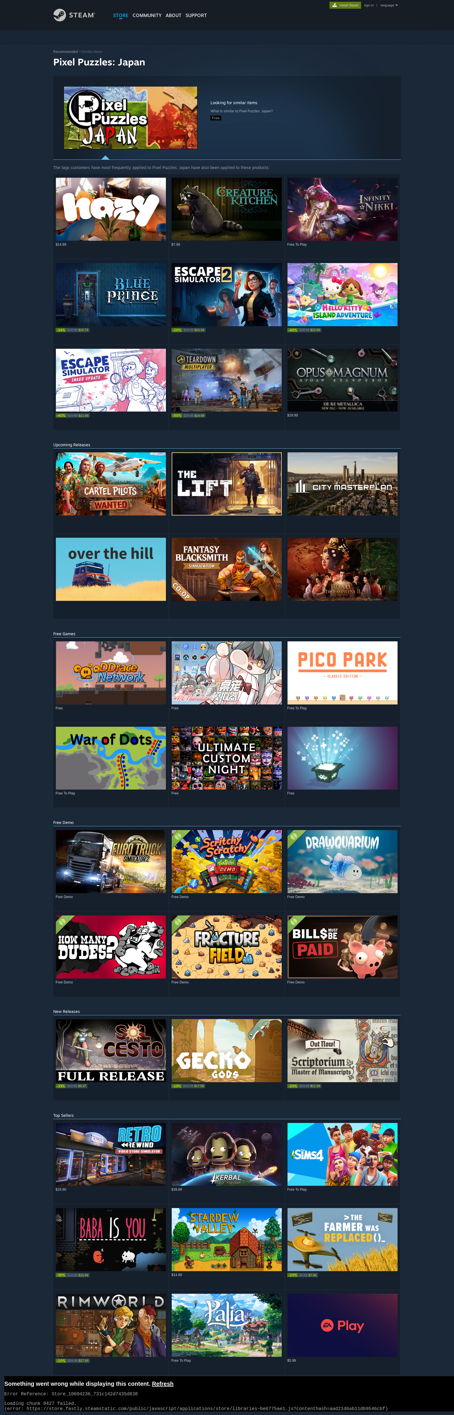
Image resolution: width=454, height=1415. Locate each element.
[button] (130, 117)
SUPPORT (196, 15)
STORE (121, 15)
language (387, 5)
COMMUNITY (147, 15)
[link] (111, 330)
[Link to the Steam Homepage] (78, 19)
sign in (369, 5)
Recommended (65, 51)
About (174, 15)
